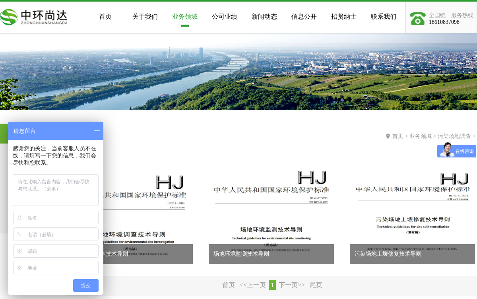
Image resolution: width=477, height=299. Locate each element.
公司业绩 (224, 16)
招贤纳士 (344, 16)
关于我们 (145, 16)
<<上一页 (253, 285)
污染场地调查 (454, 136)
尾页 (316, 285)
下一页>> (292, 285)
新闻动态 (264, 16)
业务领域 (185, 16)
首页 (105, 16)
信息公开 (304, 16)
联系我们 (383, 16)
